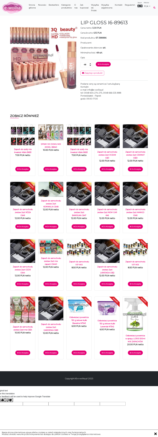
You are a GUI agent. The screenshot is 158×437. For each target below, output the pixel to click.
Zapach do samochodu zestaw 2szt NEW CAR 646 (107, 212)
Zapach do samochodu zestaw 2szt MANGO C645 (135, 212)
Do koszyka (103, 64)
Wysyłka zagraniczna (106, 6)
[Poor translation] (9, 400)
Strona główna (32, 6)
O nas (76, 6)
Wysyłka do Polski (95, 8)
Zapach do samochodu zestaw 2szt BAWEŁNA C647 (79, 212)
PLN (146, 6)
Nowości (42, 5)
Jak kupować (84, 6)
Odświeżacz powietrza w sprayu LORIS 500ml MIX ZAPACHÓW (135, 339)
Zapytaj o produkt (92, 73)
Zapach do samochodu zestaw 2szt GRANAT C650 (135, 155)
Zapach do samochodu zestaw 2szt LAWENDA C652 (107, 270)
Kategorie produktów (66, 6)
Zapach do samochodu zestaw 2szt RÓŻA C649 (23, 212)
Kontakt (118, 5)
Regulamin (130, 5)
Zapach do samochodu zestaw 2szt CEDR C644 (23, 270)
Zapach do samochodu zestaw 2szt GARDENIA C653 (51, 327)
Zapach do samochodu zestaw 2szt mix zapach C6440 (51, 261)
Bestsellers (54, 5)
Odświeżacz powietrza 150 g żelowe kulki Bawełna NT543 (79, 320)
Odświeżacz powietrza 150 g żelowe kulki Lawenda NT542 (107, 324)
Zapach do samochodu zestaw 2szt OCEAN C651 (107, 155)
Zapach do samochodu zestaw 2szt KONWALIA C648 (51, 204)
